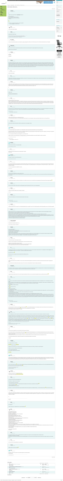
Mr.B (11, 311)
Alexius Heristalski (13, 220)
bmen (11, 402)
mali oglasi (2, 9)
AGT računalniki (11, 464)
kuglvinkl (11, 127)
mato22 (11, 209)
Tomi (11, 450)
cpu (44, 466)
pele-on (11, 177)
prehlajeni (11, 10)
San (11, 258)
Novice (1, 6)
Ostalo (1, 14)
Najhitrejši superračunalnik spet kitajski (14, 0)
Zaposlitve (1, 12)
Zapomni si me (58, 9)
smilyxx (11, 390)
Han (11, 106)
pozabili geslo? (58, 15)
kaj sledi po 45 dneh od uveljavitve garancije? (15, 466)
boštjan (11, 304)
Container (11, 340)
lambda (11, 326)
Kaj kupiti (12, 465)
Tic (10, 161)
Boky (11, 271)
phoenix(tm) (12, 265)
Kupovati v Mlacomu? (12, 471)
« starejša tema (23, 477)
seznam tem (57, 21)
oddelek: (30, 477)
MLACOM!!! (9, 54)
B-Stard (11, 60)
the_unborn (12, 39)
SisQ (11, 276)
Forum (1, 8)
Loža (11, 470)
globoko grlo (12, 45)
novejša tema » (39, 477)
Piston (11, 237)
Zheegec (11, 361)
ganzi (11, 432)
